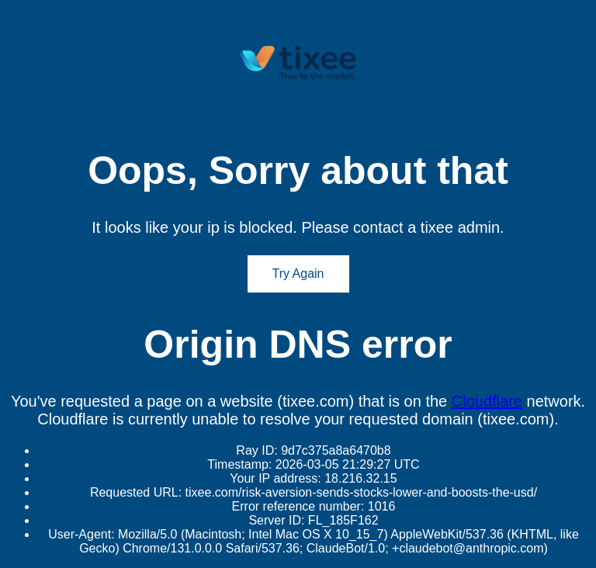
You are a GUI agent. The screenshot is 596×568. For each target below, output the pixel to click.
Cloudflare (487, 401)
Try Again (298, 273)
